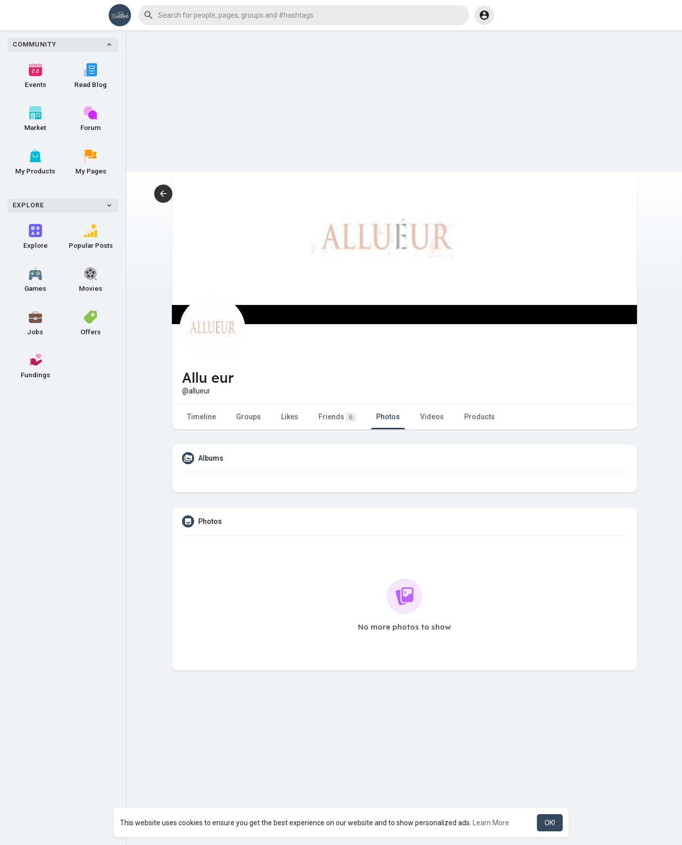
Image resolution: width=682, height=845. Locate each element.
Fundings (35, 366)
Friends (337, 417)
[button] (304, 15)
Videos (432, 417)
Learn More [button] (491, 823)
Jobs (35, 323)
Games (35, 279)
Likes (289, 417)
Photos (388, 417)
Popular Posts (91, 236)
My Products (35, 162)
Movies (90, 279)
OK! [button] (549, 823)
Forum (90, 118)
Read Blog (90, 75)
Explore (35, 236)
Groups (248, 417)
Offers (90, 323)
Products (479, 417)
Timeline (201, 417)
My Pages (90, 162)
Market (35, 118)
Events (35, 75)
